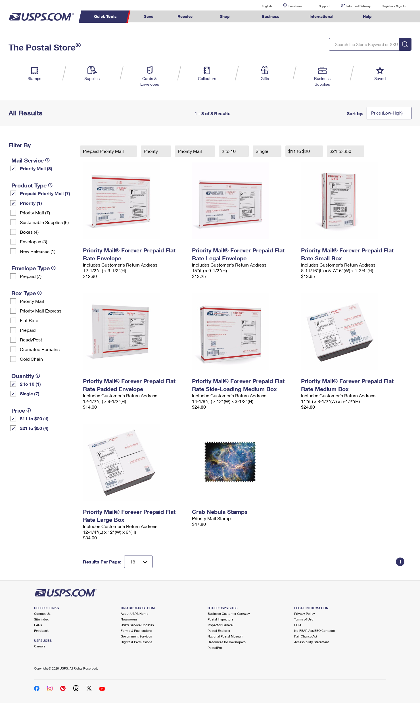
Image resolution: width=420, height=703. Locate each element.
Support (324, 6)
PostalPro (215, 647)
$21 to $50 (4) (34, 428)
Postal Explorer (219, 630)
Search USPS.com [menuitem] (395, 16)
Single (262, 151)
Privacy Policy (304, 613)
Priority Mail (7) (35, 212)
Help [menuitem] (367, 16)
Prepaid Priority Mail (104, 151)
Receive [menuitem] (185, 16)
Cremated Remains (40, 349)
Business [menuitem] (270, 16)
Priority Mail (32, 301)
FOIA (297, 625)
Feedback (41, 630)
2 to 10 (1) (30, 384)
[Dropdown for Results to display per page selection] (138, 562)
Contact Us (42, 613)
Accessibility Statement (311, 642)
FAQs (38, 625)
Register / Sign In (394, 6)
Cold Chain (31, 359)
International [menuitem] (321, 16)
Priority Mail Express (40, 310)
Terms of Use (303, 619)
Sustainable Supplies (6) (44, 222)
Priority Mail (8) (36, 168)
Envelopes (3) (33, 241)
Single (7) (29, 393)
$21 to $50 (341, 151)
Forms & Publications (136, 630)
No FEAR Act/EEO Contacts (314, 630)
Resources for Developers (227, 642)
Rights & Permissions (136, 642)
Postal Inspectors (220, 619)
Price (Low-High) (387, 112)
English (261, 6)
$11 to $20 (299, 151)
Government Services (136, 636)
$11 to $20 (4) (34, 418)
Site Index (41, 619)
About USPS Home (134, 613)
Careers (39, 646)
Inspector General (220, 625)
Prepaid (27, 330)
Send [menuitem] (149, 16)
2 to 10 (229, 151)
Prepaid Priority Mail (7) (45, 193)
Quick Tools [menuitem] (105, 16)
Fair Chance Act (305, 636)
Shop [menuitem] (225, 16)
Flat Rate (29, 320)
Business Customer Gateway (229, 613)
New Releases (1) (37, 251)
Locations (295, 6)
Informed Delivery (358, 6)
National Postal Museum (225, 636)
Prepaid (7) (30, 276)
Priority (151, 151)
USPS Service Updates (137, 625)
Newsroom (129, 619)
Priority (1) (31, 203)
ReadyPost (31, 339)
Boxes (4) (29, 232)
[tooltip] (47, 160)
